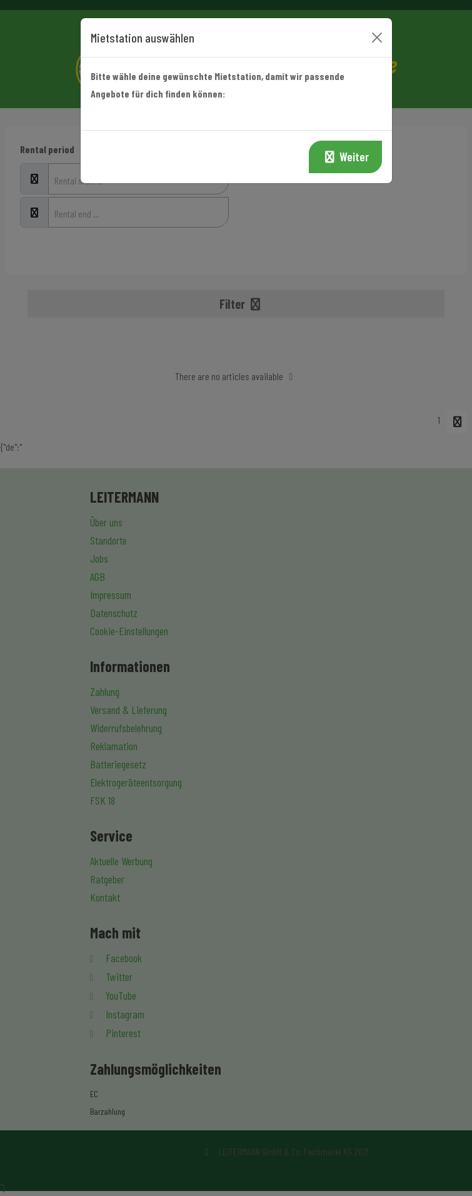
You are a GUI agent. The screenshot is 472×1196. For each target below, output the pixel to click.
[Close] (377, 38)
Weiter (345, 156)
